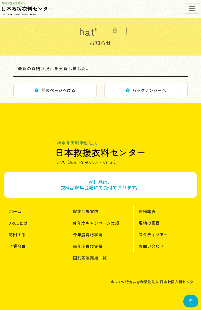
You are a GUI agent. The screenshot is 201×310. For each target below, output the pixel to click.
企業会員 (17, 246)
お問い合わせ (151, 246)
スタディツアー (153, 234)
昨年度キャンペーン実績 (96, 223)
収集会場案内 (85, 211)
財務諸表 (147, 211)
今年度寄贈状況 (88, 234)
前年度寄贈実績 (88, 246)
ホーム (15, 211)
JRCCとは (18, 223)
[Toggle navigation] (192, 9)
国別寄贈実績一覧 (90, 258)
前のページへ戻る (55, 90)
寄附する (17, 234)
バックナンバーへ (145, 90)
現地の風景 (149, 223)
